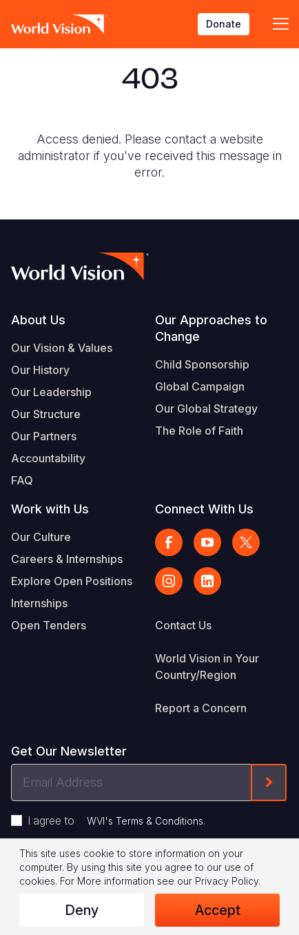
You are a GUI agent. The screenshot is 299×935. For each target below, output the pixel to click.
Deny (82, 910)
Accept (217, 910)
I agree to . (116, 820)
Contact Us (183, 625)
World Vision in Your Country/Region (207, 666)
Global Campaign (200, 386)
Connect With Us (204, 509)
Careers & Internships (67, 559)
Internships (39, 603)
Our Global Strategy (206, 408)
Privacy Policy (226, 881)
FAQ (22, 480)
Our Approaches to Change (211, 328)
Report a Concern (201, 708)
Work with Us (50, 509)
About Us (38, 320)
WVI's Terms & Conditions (145, 821)
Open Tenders (48, 625)
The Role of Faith (199, 430)
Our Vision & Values (61, 348)
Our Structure (46, 414)
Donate (223, 24)
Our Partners (43, 436)
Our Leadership (51, 392)
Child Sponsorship (202, 364)
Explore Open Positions (71, 581)
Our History (40, 370)
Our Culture (41, 537)
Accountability (48, 458)
